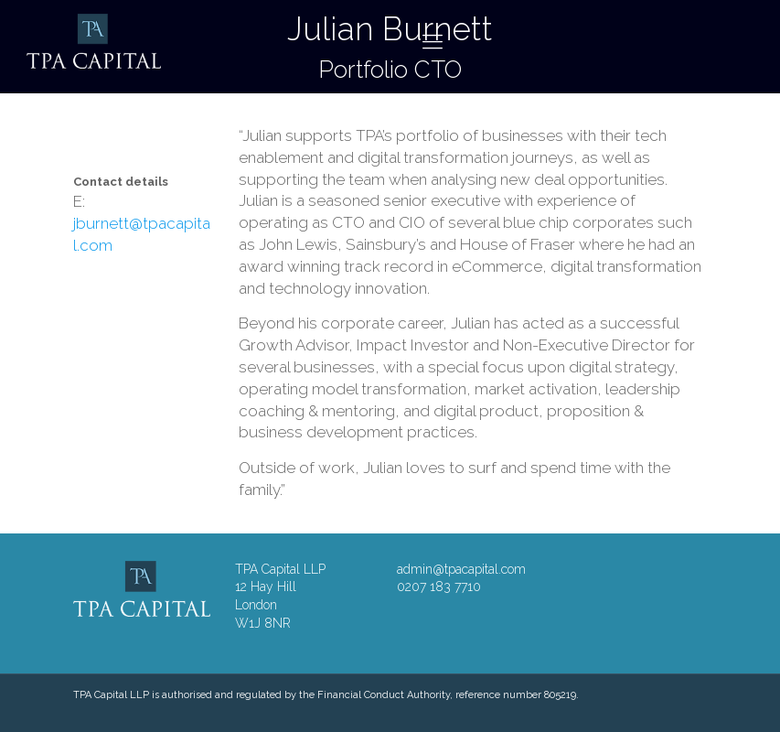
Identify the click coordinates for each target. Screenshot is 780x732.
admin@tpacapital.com (461, 569)
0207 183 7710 (439, 586)
